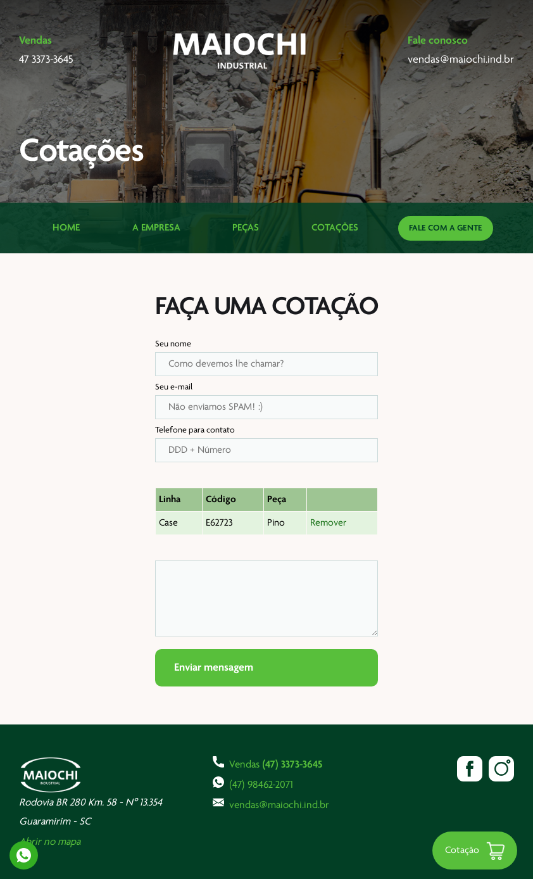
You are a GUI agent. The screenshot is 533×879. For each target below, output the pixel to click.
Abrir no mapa (49, 842)
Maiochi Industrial (240, 51)
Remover (328, 523)
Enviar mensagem (213, 668)
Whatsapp (23, 855)
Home (66, 228)
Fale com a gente (445, 228)
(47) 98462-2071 (253, 783)
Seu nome (173, 344)
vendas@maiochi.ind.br (271, 804)
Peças (245, 228)
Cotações (334, 228)
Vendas (267, 763)
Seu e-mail (173, 387)
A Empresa (156, 228)
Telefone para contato (195, 430)
